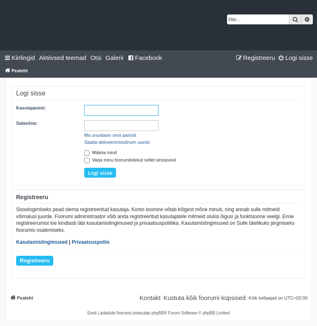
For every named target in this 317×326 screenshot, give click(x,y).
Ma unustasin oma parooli (110, 135)
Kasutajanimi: (31, 107)
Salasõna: (27, 123)
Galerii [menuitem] (114, 57)
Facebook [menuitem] (145, 57)
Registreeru (35, 260)
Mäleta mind (100, 152)
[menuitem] (62, 58)
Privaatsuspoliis (91, 242)
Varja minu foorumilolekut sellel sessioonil (130, 159)
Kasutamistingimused (42, 242)
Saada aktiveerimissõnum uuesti (116, 142)
